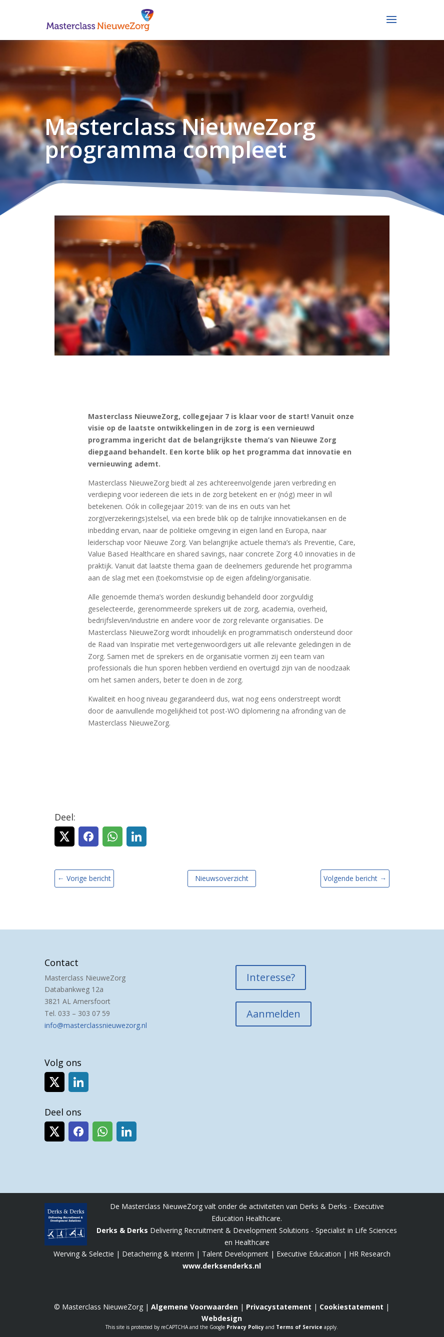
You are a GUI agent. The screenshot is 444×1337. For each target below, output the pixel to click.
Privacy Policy (245, 1327)
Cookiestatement (352, 1307)
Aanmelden (273, 1013)
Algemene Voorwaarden (194, 1307)
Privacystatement (279, 1307)
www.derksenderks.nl (221, 1265)
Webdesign (222, 1318)
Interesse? (270, 977)
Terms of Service (299, 1327)
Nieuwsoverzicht (221, 878)
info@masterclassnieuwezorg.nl (95, 1025)
